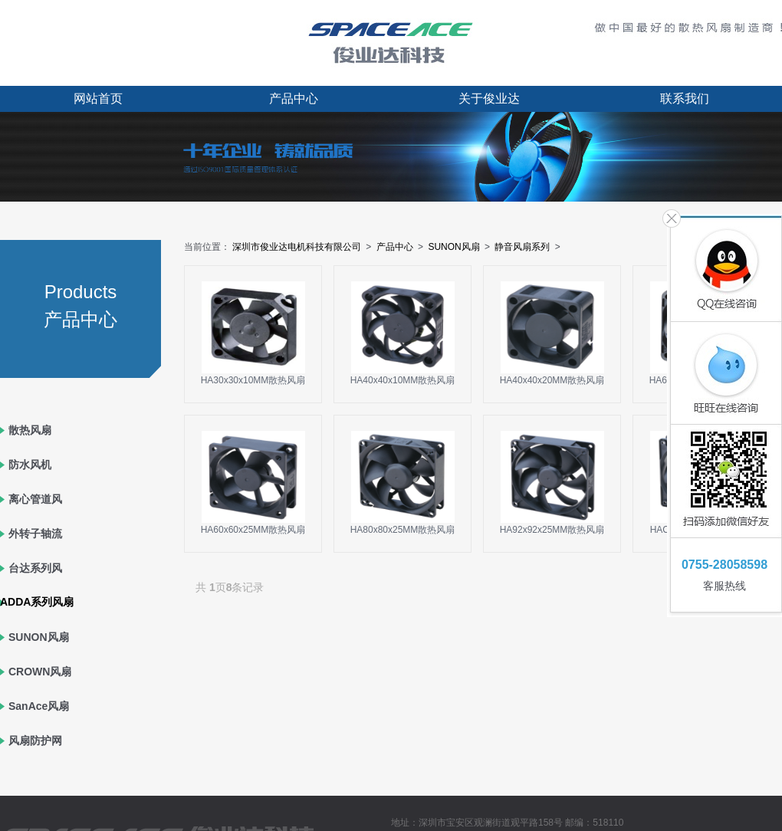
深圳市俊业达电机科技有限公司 (296, 246)
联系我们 (684, 98)
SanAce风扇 (38, 706)
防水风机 (29, 464)
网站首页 (98, 98)
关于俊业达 (489, 98)
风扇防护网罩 (35, 757)
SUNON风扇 (38, 637)
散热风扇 (29, 430)
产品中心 (293, 98)
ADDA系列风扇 (37, 602)
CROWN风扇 (39, 671)
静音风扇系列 (522, 246)
